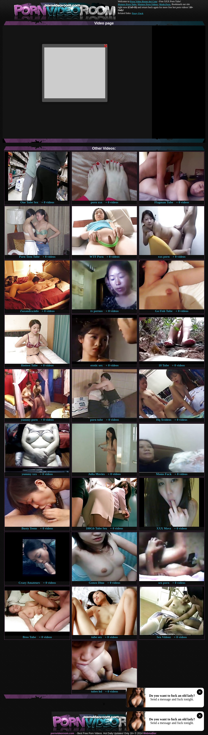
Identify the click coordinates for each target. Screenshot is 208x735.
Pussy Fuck (137, 13)
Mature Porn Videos (148, 4)
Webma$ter (149, 733)
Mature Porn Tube (127, 4)
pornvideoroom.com (62, 733)
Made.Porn (164, 4)
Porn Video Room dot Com (143, 1)
